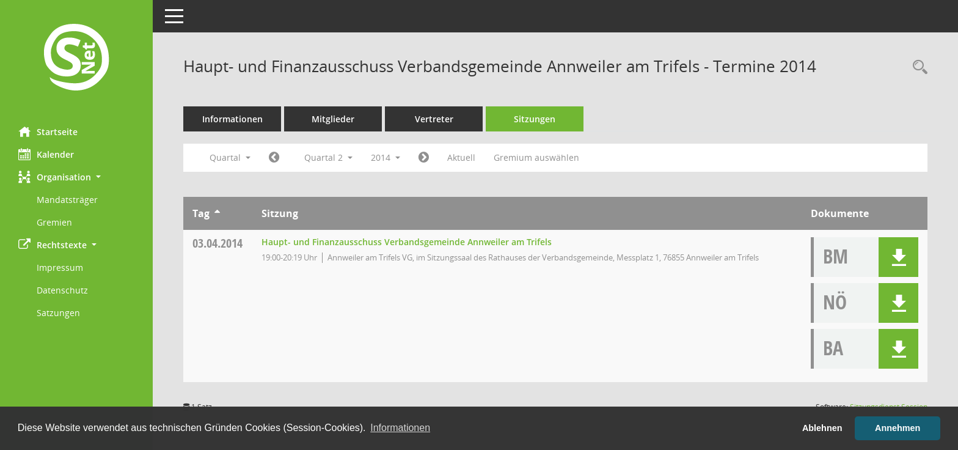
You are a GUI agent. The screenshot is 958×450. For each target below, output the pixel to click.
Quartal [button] (230, 157)
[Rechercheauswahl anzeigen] (917, 67)
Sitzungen (534, 119)
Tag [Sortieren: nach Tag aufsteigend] (201, 213)
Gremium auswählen (536, 157)
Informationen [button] (400, 427)
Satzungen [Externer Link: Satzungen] (58, 313)
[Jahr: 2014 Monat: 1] (274, 158)
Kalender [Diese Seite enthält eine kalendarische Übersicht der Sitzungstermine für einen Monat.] (46, 154)
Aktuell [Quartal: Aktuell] (461, 157)
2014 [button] (385, 157)
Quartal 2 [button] (328, 157)
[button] (76, 177)
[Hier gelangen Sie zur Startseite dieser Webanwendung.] (76, 58)
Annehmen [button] (897, 428)
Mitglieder (333, 119)
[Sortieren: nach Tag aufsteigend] (217, 213)
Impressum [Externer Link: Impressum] (60, 267)
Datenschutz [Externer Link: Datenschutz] (62, 290)
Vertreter (434, 119)
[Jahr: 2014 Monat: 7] (423, 158)
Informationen (232, 119)
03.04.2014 (217, 243)
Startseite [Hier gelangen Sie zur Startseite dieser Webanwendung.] (48, 131)
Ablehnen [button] (822, 428)
